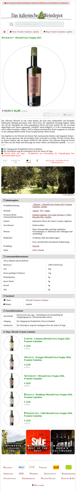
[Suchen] (11, 24)
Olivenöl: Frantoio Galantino (37, 300)
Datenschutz (50, 473)
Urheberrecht (28, 478)
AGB (21, 473)
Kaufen (67, 115)
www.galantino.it (69, 195)
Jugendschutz (10, 478)
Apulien (36, 211)
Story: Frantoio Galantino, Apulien (24, 32)
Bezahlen (8, 467)
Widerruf (33, 473)
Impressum (8, 473)
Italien (47, 211)
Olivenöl (36, 246)
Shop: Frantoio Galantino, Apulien (57, 32)
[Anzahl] (46, 115)
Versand (28, 162)
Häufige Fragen (48, 478)
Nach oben (38, 485)
